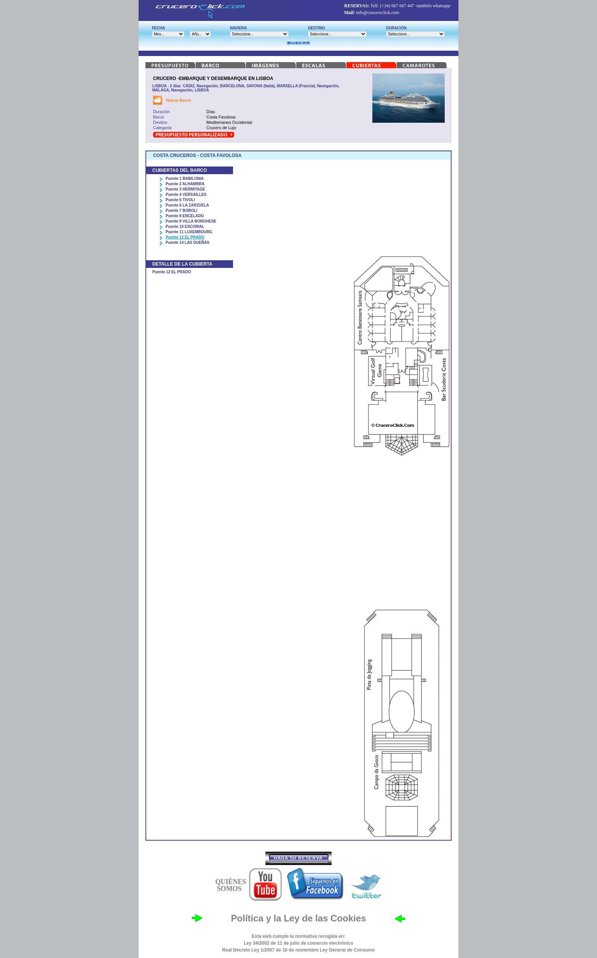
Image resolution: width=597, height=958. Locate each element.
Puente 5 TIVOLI (180, 200)
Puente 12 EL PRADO (185, 237)
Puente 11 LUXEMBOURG (189, 232)
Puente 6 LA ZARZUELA (187, 205)
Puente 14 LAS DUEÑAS (187, 242)
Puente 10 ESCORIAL (185, 226)
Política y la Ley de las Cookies (298, 918)
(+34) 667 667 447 (397, 5)
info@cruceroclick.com (377, 12)
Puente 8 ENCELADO (185, 216)
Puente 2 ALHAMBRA (185, 184)
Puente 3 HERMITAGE (185, 189)
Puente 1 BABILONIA (185, 178)
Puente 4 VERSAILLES (186, 194)
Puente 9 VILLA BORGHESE (191, 221)
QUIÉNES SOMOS (230, 885)
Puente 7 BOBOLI (181, 210)
